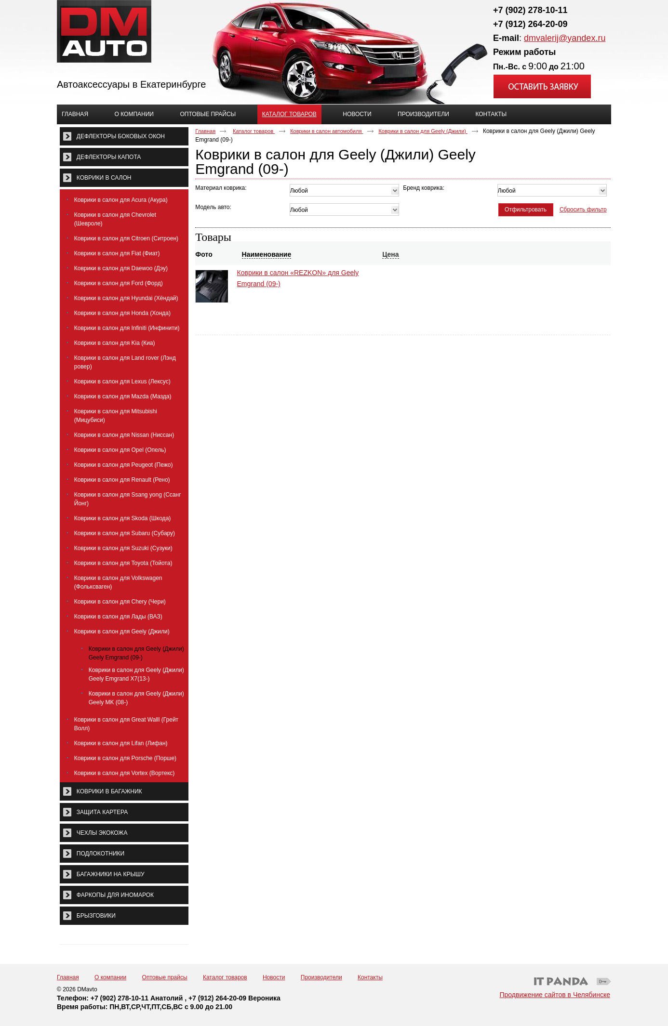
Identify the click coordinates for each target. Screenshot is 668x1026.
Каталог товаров (289, 114)
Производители (321, 977)
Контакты (370, 977)
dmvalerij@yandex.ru (564, 38)
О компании (110, 977)
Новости (274, 977)
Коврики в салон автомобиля (326, 131)
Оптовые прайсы (164, 977)
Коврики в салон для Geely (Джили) (423, 131)
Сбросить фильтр (583, 209)
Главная (205, 131)
